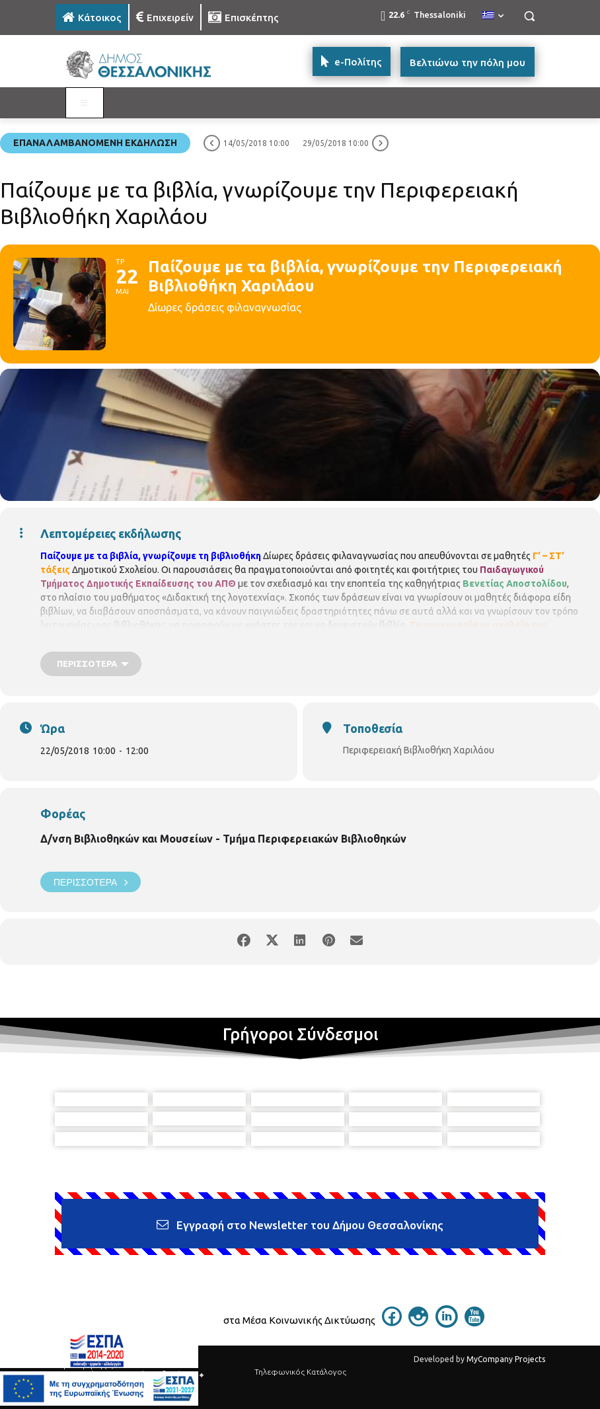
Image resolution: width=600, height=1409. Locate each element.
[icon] (392, 1322)
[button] (528, 16)
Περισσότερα (91, 882)
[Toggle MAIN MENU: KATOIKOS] (84, 103)
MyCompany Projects (506, 1359)
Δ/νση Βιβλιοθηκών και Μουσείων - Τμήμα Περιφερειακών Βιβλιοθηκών (223, 839)
